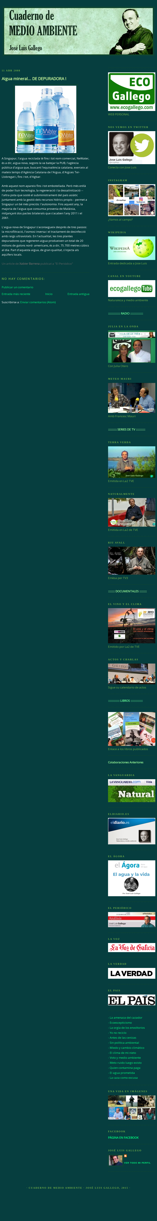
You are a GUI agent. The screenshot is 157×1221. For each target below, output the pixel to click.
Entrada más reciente (16, 294)
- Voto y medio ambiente (124, 1058)
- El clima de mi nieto (122, 1053)
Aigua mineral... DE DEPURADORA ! (34, 78)
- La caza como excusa (123, 1078)
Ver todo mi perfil (137, 1163)
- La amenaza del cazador (125, 1017)
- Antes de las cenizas (122, 1038)
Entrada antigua (78, 294)
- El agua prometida (121, 1073)
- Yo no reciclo (117, 1033)
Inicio (49, 294)
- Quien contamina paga (124, 1068)
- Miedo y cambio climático (126, 1048)
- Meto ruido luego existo (125, 1063)
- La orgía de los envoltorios (126, 1028)
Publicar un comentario (17, 287)
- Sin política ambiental (123, 1043)
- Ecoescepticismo (120, 1023)
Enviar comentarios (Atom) (38, 302)
